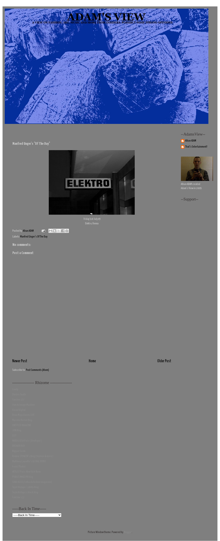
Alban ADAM (190, 140)
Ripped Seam (19, 451)
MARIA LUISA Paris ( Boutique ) (27, 440)
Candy (15, 389)
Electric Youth (19, 394)
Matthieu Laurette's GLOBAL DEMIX (29, 461)
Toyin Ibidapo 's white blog (25, 487)
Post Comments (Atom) (37, 370)
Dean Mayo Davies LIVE (23, 415)
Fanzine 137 (18, 399)
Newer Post (19, 361)
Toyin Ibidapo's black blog (25, 492)
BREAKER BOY (18, 446)
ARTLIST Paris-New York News (26, 471)
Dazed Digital (19, 410)
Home (92, 361)
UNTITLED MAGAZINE (21, 425)
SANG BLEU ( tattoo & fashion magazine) (32, 482)
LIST (14, 435)
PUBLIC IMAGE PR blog (22, 477)
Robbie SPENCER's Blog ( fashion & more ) (32, 456)
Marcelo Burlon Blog (22, 420)
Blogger (127, 532)
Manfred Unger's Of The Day (33, 236)
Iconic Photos (19, 466)
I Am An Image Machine (23, 405)
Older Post (164, 361)
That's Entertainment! (196, 146)
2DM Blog (16, 430)
